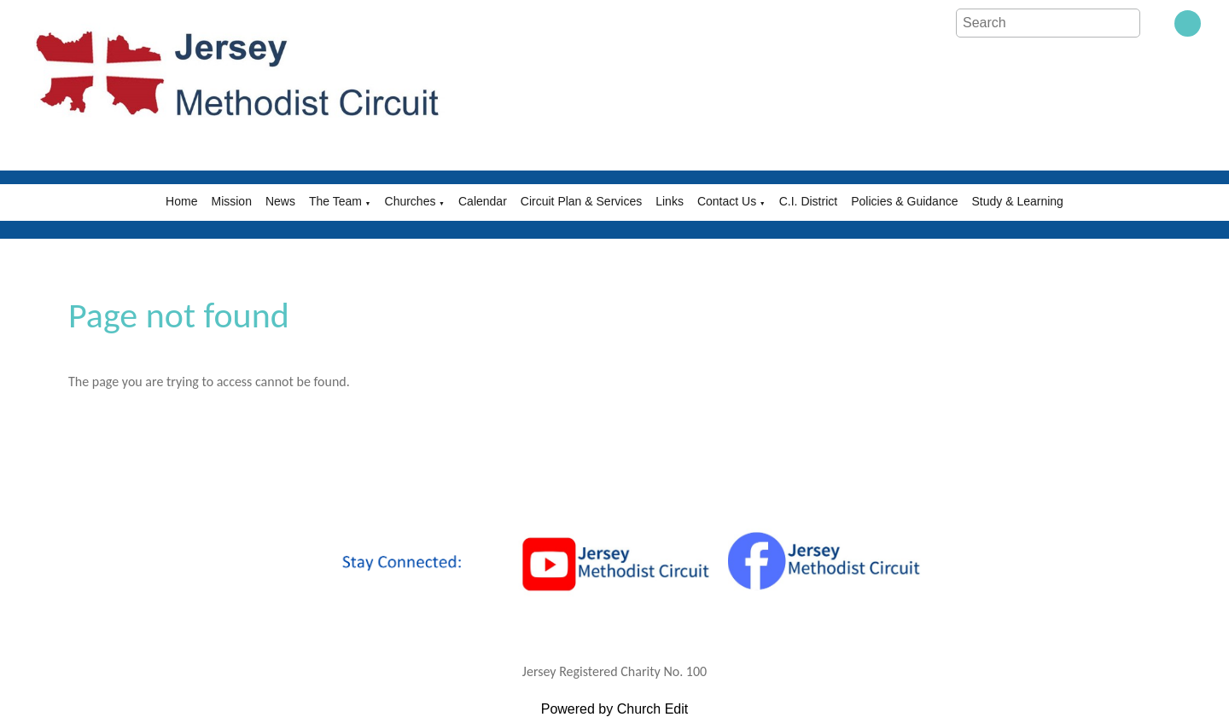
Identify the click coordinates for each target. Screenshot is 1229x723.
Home (181, 201)
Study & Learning (1017, 201)
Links (669, 201)
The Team (335, 201)
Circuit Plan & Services (581, 201)
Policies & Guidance (904, 201)
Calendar (482, 201)
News (280, 201)
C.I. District (808, 201)
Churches (410, 201)
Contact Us (726, 201)
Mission (231, 201)
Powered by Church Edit (615, 709)
